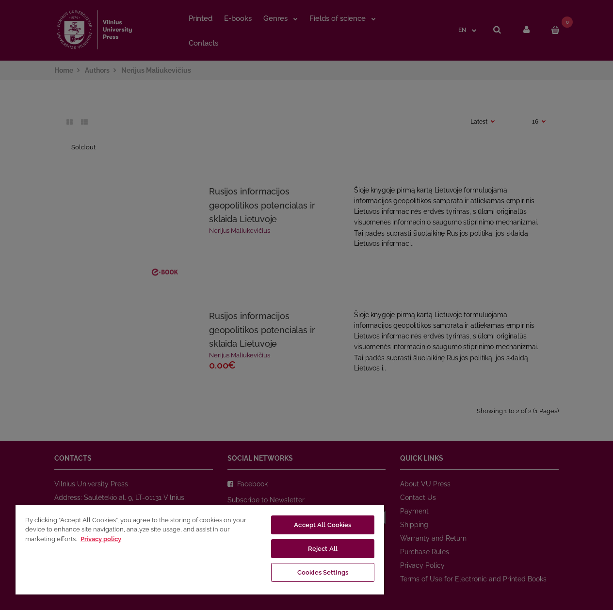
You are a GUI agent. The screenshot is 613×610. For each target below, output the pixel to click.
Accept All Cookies (322, 525)
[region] (200, 549)
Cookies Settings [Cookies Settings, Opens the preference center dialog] (322, 572)
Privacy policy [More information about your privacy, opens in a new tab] (101, 539)
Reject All (323, 548)
